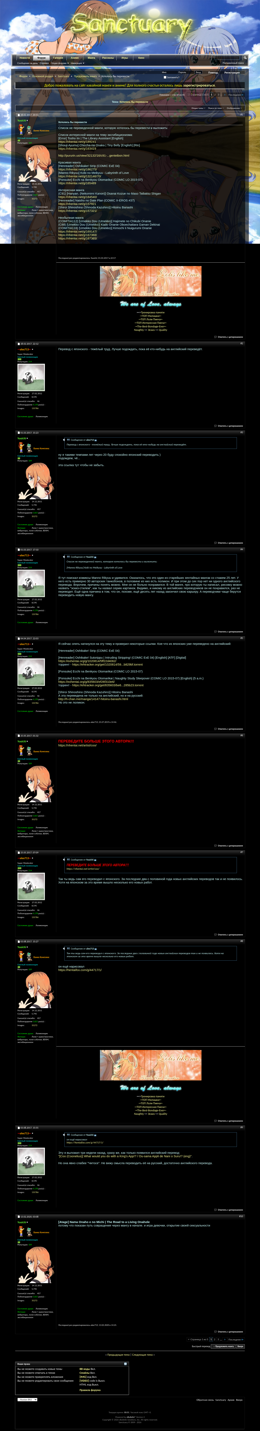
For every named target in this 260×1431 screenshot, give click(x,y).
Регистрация (232, 72)
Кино (141, 57)
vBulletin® (131, 1417)
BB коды (85, 1369)
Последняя (236, 94)
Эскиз (151, 330)
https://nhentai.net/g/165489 (77, 183)
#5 (241, 638)
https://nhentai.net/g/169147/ (77, 231)
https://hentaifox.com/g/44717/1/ (80, 970)
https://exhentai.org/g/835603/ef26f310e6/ (86, 681)
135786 (35, 408)
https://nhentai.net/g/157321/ (77, 210)
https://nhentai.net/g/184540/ (77, 197)
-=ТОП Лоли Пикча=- (151, 319)
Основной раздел (42, 76)
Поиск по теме (215, 108)
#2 (241, 343)
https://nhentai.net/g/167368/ (77, 235)
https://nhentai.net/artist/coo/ (77, 745)
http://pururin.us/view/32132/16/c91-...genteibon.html (93, 155)
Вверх (240, 1346)
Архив (231, 1399)
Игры (124, 57)
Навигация (76, 63)
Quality (163, 330)
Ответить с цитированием (228, 337)
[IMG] (83, 1377)
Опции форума (58, 63)
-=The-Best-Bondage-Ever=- (150, 326)
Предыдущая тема (118, 1354)
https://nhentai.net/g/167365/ (77, 238)
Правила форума (90, 1390)
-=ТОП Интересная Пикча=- (150, 323)
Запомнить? (172, 77)
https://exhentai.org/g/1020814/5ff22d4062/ (87, 661)
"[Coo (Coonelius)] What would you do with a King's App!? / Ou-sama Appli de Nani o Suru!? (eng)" (125, 1156)
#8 (241, 941)
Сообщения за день (27, 63)
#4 (241, 549)
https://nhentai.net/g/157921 (77, 204)
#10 (241, 1216)
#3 (241, 432)
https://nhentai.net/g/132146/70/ (79, 176)
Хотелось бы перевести (133, 102)
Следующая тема (142, 1354)
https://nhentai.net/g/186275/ (77, 169)
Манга (91, 57)
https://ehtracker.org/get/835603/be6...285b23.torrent (108, 685)
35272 (34, 198)
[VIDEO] (84, 1380)
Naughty (139, 330)
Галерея (58, 57)
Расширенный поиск (233, 63)
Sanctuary (63, 76)
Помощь (213, 72)
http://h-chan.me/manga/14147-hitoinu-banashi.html (93, 699)
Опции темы (197, 108)
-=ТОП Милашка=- (150, 316)
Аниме (75, 57)
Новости (25, 57)
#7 (241, 852)
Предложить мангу (85, 76)
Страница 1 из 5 (199, 94)
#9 (241, 1127)
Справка (44, 63)
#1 (241, 114)
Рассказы (108, 57)
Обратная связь (205, 1399)
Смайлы (85, 1373)
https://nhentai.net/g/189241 (77, 141)
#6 (241, 735)
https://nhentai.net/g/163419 (77, 148)
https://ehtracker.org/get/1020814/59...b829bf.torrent (107, 664)
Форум (41, 57)
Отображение (233, 108)
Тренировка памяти (153, 312)
